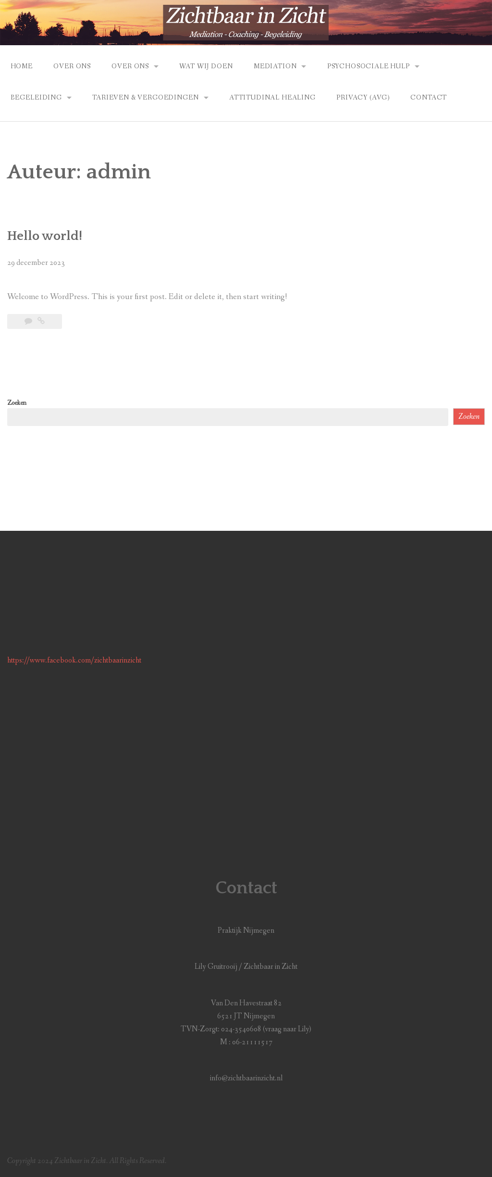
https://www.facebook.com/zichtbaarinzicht (74, 660)
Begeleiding (36, 97)
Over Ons (72, 66)
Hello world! (44, 236)
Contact (428, 97)
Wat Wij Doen (206, 66)
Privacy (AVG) (363, 97)
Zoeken (16, 403)
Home (22, 66)
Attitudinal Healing (272, 97)
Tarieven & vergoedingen (145, 97)
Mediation (275, 66)
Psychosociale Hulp (368, 66)
